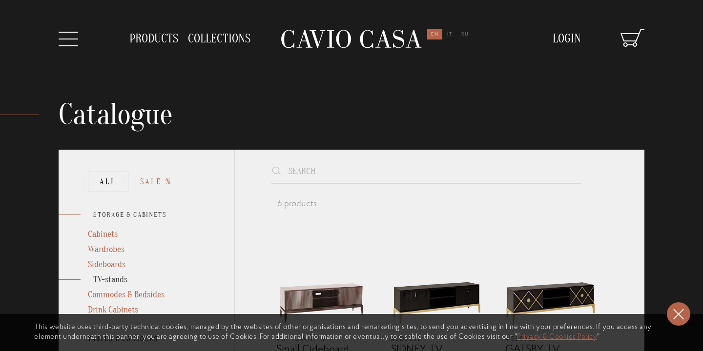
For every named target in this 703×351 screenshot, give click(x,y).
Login (567, 38)
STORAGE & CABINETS (129, 215)
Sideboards (106, 264)
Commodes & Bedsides (126, 295)
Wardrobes (106, 249)
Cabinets (103, 234)
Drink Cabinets (113, 310)
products (153, 38)
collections (219, 38)
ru (465, 34)
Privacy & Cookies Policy (557, 337)
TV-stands (110, 279)
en (435, 34)
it (450, 34)
